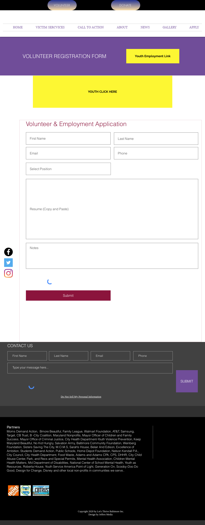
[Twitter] (8, 262)
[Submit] (68, 295)
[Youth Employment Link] (152, 56)
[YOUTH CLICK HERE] (102, 92)
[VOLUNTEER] (62, 5)
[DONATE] (125, 5)
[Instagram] (8, 273)
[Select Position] (68, 169)
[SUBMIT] (187, 381)
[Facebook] (8, 252)
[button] (119, 27)
